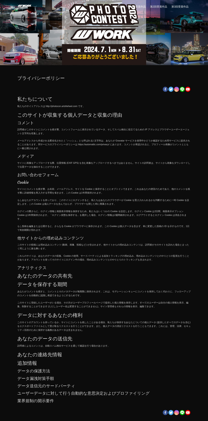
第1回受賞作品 (137, 6)
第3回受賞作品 (179, 6)
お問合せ (119, 6)
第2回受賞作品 (158, 6)
